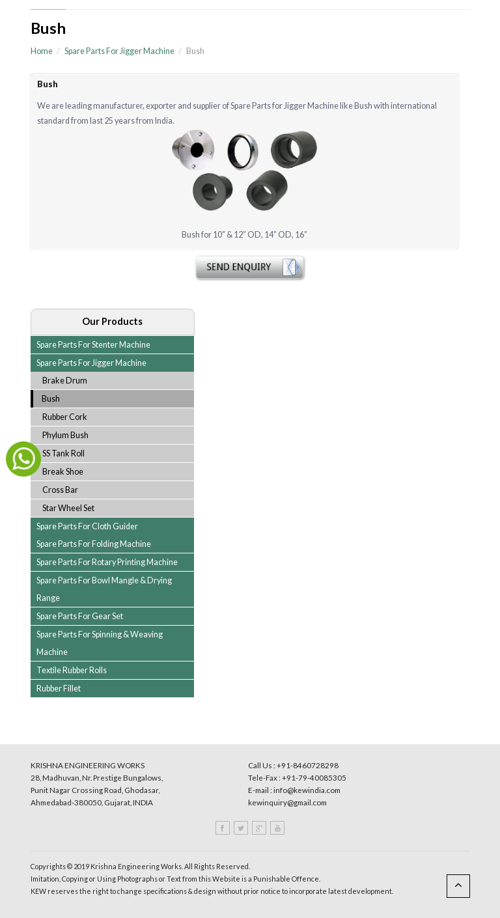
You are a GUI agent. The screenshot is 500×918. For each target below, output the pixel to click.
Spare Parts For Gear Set (79, 616)
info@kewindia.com (306, 789)
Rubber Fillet (58, 688)
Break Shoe (62, 472)
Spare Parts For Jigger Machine (119, 51)
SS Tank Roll (63, 453)
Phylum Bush (65, 435)
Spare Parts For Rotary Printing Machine (107, 562)
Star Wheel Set (68, 508)
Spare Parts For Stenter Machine (93, 345)
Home (42, 51)
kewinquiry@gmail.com (287, 802)
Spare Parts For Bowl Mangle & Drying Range (104, 589)
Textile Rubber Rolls (71, 670)
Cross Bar (60, 490)
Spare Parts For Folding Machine (93, 544)
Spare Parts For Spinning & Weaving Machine (99, 643)
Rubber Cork (64, 417)
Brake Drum (64, 380)
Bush (51, 399)
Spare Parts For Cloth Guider (87, 526)
